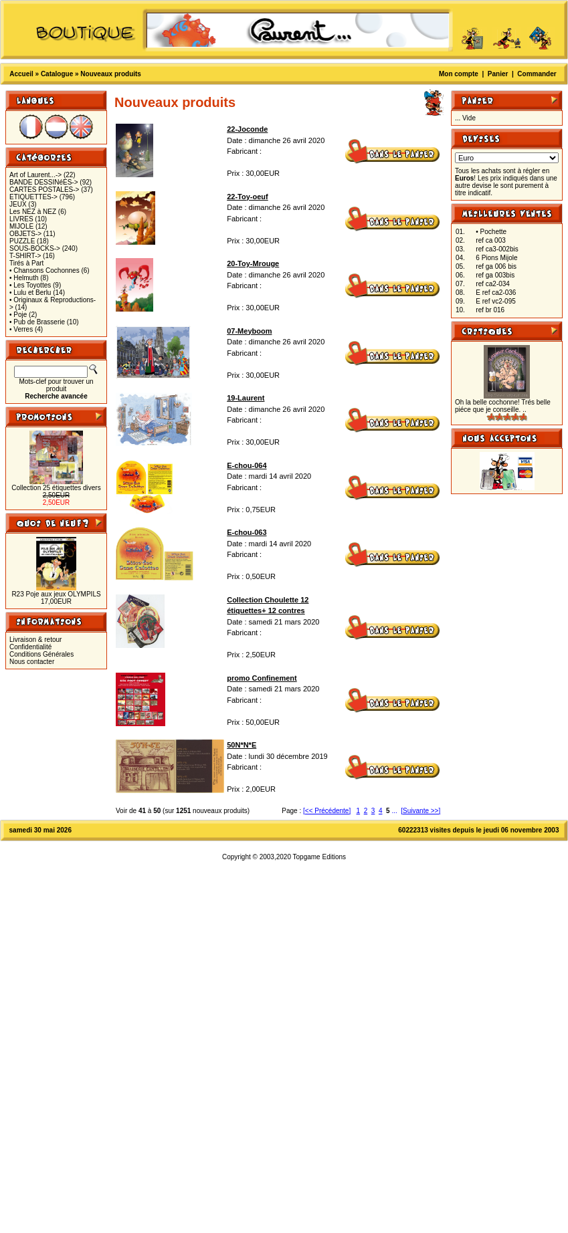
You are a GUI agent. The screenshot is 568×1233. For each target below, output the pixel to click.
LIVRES (21, 219)
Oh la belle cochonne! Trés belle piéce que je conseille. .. (503, 406)
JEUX (18, 204)
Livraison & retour (35, 639)
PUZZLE (22, 241)
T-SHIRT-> (25, 255)
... (394, 810)
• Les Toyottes (30, 285)
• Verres (21, 329)
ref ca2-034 (493, 284)
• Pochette (491, 231)
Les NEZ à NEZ (32, 211)
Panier (498, 74)
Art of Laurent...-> (35, 175)
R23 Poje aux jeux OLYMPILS (55, 594)
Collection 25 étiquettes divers (55, 487)
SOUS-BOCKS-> (34, 248)
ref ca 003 (490, 240)
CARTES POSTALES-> (44, 189)
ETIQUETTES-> (33, 197)
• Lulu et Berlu (30, 292)
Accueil (21, 74)
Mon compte (458, 74)
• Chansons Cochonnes (44, 270)
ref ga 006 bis (496, 266)
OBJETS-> (25, 233)
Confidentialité (30, 647)
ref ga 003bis (495, 275)
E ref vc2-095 (495, 301)
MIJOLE (21, 226)
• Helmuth (24, 278)
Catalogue (57, 74)
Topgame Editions (320, 857)
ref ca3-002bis (497, 249)
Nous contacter (31, 661)
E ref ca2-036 (496, 292)
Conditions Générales (41, 654)
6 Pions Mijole (496, 257)
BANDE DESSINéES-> (43, 182)
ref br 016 (490, 310)
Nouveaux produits (110, 74)
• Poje (18, 314)
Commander (536, 74)
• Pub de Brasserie (37, 322)
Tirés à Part (26, 263)
